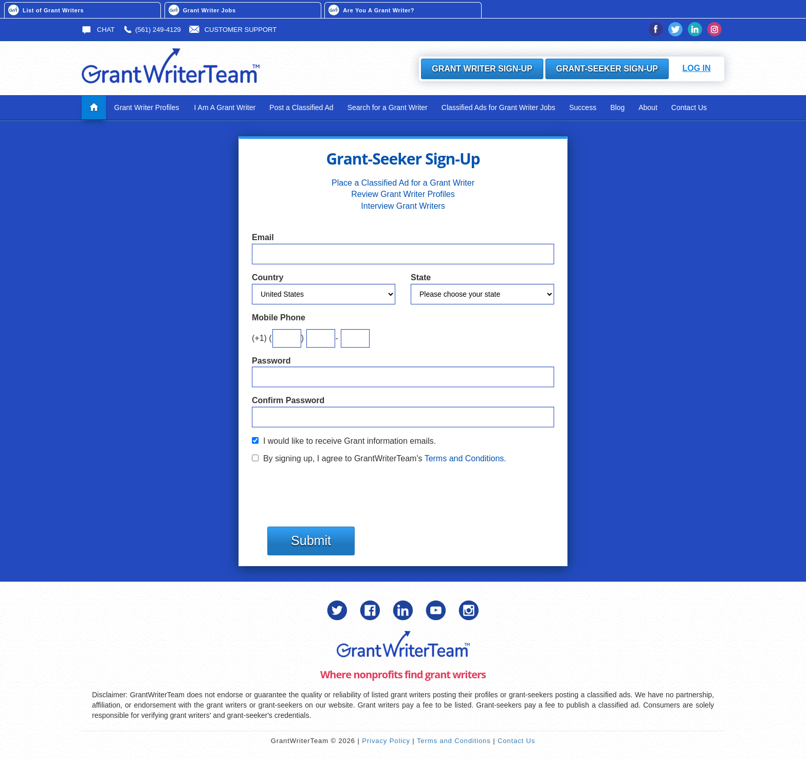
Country (267, 277)
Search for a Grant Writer (387, 107)
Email (263, 237)
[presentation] (330, 490)
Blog (617, 107)
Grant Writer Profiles (146, 107)
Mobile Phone (278, 317)
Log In (696, 68)
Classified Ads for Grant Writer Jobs (498, 107)
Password (271, 360)
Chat (98, 29)
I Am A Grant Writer (225, 107)
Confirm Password (288, 400)
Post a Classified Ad (301, 107)
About (647, 107)
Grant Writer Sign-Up (482, 68)
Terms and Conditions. (465, 458)
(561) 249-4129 (152, 29)
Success (582, 107)
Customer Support (233, 29)
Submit (311, 540)
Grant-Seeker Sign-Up (607, 68)
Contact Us (689, 107)
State (421, 277)
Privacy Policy (386, 741)
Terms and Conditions (454, 741)
